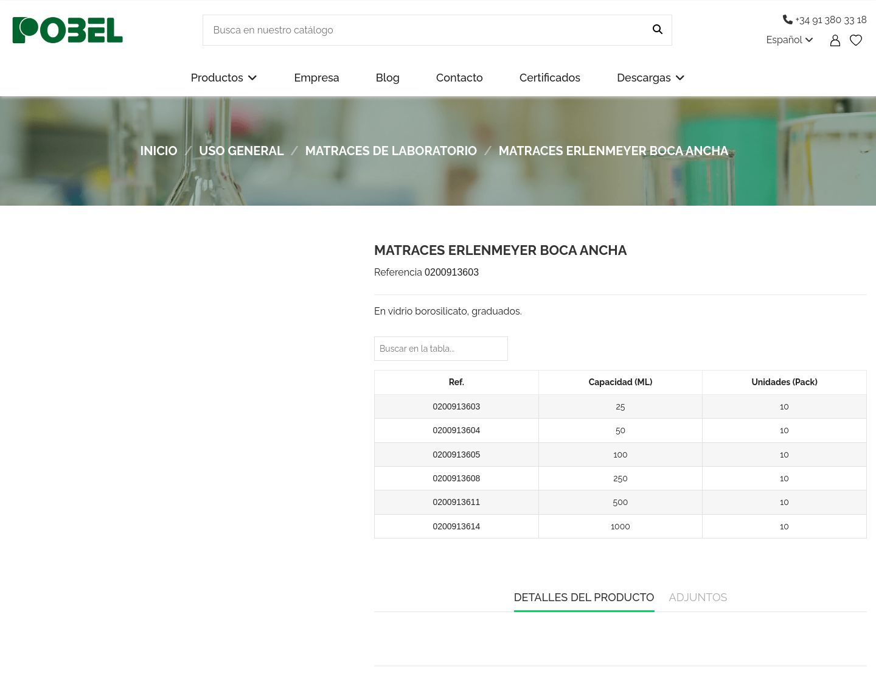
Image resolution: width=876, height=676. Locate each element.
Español (789, 40)
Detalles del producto (584, 597)
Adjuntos (698, 597)
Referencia (398, 272)
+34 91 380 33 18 (825, 20)
